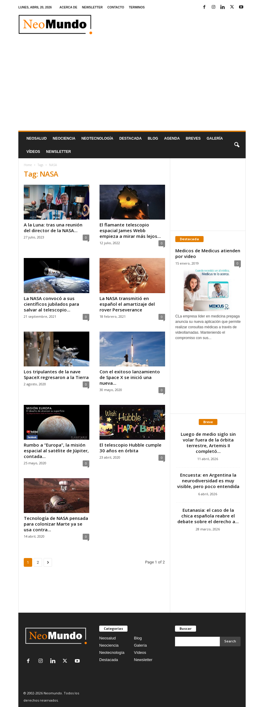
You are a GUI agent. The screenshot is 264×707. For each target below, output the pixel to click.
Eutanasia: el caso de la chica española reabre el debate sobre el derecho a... (208, 515)
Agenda (172, 138)
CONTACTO (115, 7)
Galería (215, 138)
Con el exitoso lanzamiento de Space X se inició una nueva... (130, 377)
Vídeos (33, 152)
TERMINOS (137, 7)
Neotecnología (111, 652)
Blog (153, 138)
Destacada (130, 138)
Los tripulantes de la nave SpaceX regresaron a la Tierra (56, 374)
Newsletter (143, 659)
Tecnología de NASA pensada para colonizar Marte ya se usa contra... (56, 524)
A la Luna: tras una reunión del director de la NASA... (53, 227)
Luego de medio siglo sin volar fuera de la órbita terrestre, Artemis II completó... (208, 442)
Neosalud (36, 138)
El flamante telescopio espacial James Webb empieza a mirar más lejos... (130, 230)
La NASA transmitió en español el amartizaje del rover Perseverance (127, 304)
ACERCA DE (68, 7)
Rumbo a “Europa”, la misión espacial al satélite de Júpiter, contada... (56, 450)
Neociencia (64, 138)
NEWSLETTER (92, 7)
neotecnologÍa (97, 138)
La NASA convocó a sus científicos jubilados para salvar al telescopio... (51, 304)
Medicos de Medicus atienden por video (207, 253)
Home (28, 165)
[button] (236, 145)
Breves (193, 138)
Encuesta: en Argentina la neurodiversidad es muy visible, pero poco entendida (208, 480)
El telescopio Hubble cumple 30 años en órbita (130, 448)
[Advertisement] (132, 86)
